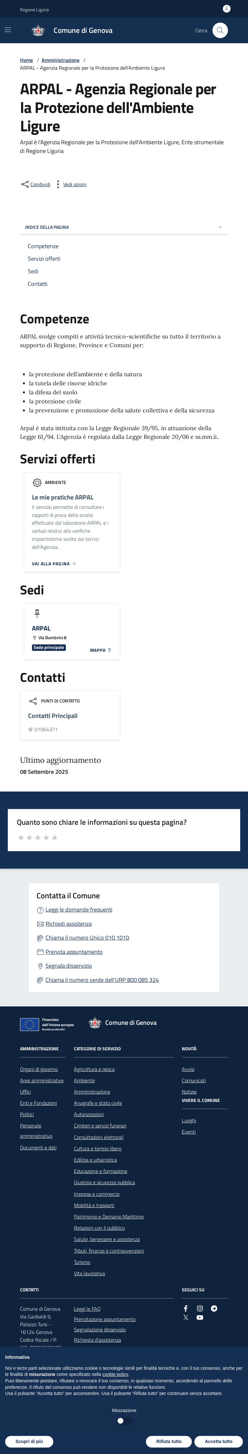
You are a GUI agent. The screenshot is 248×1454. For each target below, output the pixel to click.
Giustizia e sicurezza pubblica (104, 1182)
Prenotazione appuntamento (105, 1319)
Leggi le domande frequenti (79, 909)
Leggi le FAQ (87, 1309)
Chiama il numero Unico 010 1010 (87, 937)
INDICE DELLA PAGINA (124, 227)
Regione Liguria (34, 9)
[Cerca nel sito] (220, 30)
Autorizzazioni (89, 1114)
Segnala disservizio (69, 965)
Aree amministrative (42, 1080)
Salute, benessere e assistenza (107, 1239)
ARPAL (41, 628)
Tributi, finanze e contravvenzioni (109, 1251)
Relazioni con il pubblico (99, 1228)
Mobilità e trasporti (94, 1205)
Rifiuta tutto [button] (169, 1441)
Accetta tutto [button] (218, 1441)
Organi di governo (39, 1069)
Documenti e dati (38, 1147)
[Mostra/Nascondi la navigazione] (8, 30)
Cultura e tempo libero (97, 1148)
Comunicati (194, 1080)
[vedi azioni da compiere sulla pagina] (70, 184)
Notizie (189, 1092)
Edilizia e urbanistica (95, 1160)
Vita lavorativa (89, 1273)
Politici (27, 1114)
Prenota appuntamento (74, 951)
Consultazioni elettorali (98, 1137)
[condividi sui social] (35, 184)
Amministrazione (60, 60)
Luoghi (189, 1120)
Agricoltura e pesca (94, 1069)
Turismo (82, 1262)
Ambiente (84, 1080)
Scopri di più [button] (29, 1441)
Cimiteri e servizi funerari (100, 1125)
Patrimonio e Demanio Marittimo (109, 1216)
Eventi (189, 1132)
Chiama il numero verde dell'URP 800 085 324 (102, 979)
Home (26, 60)
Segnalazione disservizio (100, 1329)
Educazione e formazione (100, 1171)
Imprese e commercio (96, 1194)
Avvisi (188, 1069)
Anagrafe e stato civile (98, 1103)
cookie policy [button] (115, 1374)
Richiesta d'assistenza (97, 1340)
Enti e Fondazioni (38, 1103)
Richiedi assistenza (69, 923)
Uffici (25, 1092)
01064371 (46, 729)
